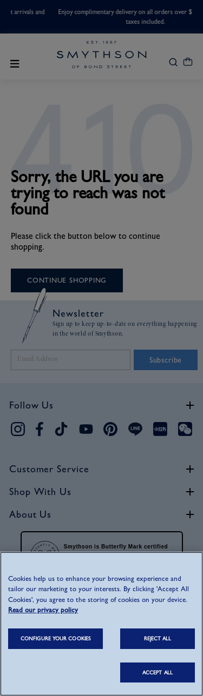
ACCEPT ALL (157, 672)
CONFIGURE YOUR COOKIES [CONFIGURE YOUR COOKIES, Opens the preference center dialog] (55, 638)
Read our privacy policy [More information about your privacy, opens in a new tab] (43, 610)
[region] (101, 624)
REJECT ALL (158, 638)
